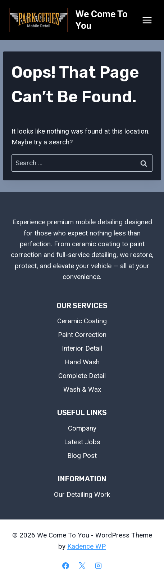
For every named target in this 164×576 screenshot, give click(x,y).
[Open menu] (146, 20)
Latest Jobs (82, 442)
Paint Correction (82, 334)
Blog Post (82, 455)
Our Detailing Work (82, 494)
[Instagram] (98, 565)
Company (82, 428)
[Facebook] (65, 565)
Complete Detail (82, 376)
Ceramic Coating (82, 321)
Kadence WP (86, 546)
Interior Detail (82, 348)
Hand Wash (82, 362)
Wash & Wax (82, 389)
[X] (82, 565)
